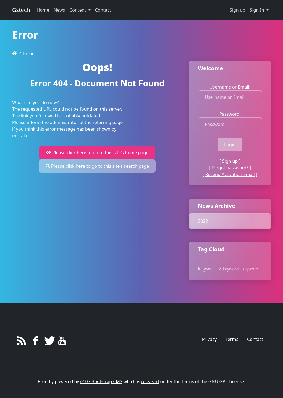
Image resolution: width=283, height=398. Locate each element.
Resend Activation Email (230, 174)
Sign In (257, 10)
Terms (232, 339)
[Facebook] (35, 342)
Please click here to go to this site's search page (97, 166)
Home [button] (43, 10)
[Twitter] (49, 342)
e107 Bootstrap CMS (101, 381)
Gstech (21, 10)
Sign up (237, 10)
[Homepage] (14, 53)
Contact (255, 339)
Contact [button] (103, 10)
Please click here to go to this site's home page (97, 152)
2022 (203, 221)
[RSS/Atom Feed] (21, 342)
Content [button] (78, 10)
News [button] (59, 10)
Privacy (209, 339)
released (150, 381)
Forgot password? (229, 168)
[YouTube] (62, 342)
